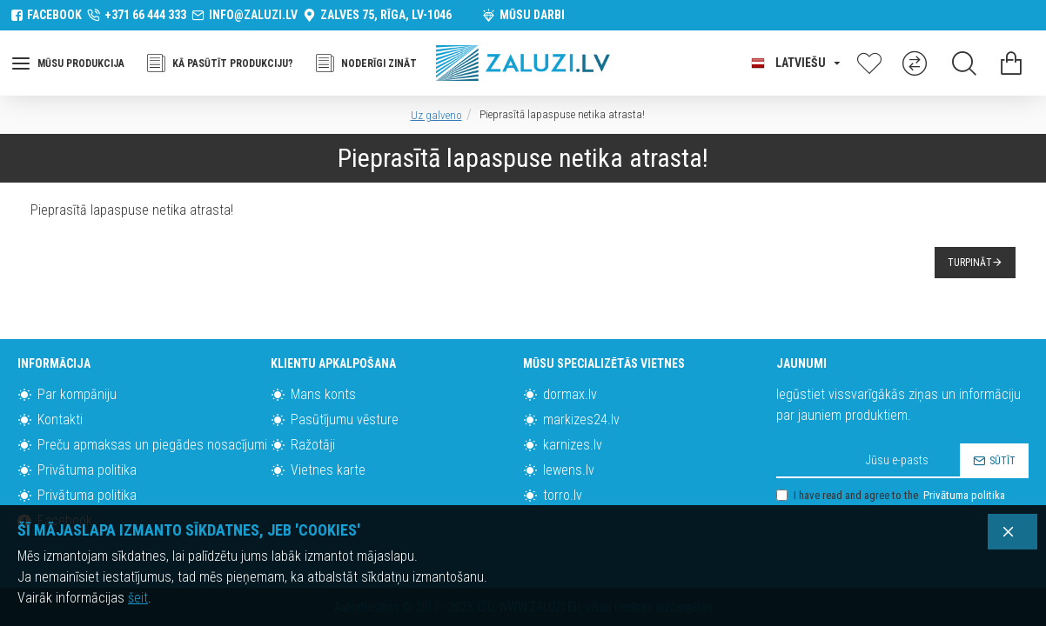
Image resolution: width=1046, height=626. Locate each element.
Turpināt (970, 262)
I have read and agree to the (892, 495)
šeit (138, 597)
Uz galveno (436, 115)
